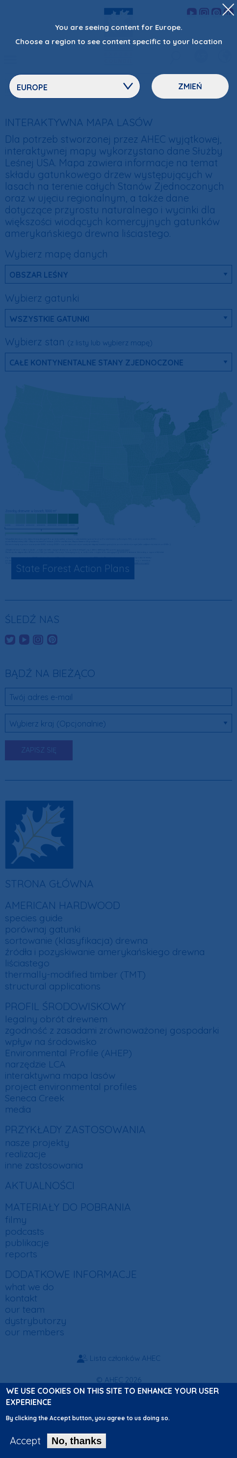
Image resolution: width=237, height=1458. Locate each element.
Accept (25, 1443)
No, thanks (77, 1443)
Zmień (190, 86)
